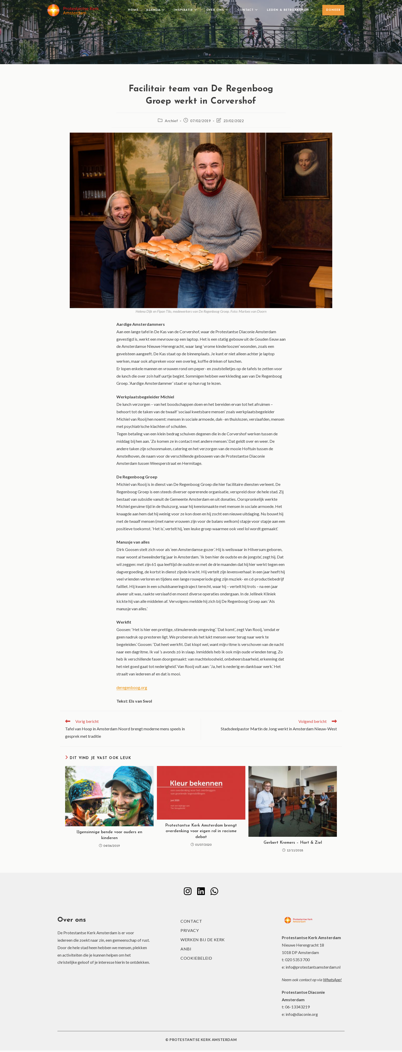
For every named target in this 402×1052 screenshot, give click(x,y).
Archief (171, 121)
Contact (191, 922)
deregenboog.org (131, 687)
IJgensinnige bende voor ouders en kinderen (109, 835)
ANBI (185, 950)
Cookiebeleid (196, 959)
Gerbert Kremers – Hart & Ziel (293, 843)
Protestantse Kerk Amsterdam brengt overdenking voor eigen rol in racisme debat (201, 831)
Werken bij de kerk (202, 941)
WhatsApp (331, 981)
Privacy (189, 931)
